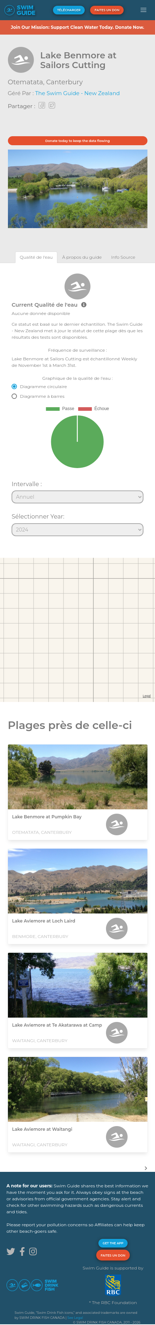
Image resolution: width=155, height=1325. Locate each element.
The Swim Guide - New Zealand (77, 93)
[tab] (36, 257)
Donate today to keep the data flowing (77, 141)
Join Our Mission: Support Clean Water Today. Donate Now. (77, 27)
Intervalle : (27, 484)
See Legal (75, 1318)
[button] (144, 10)
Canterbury (64, 82)
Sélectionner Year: (38, 516)
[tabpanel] (77, 401)
